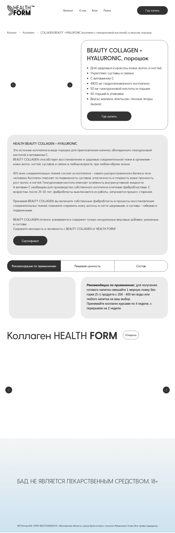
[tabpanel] (87, 298)
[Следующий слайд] (166, 390)
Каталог (68, 10)
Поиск (107, 10)
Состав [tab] (141, 266)
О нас (82, 10)
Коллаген (28, 32)
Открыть (131, 335)
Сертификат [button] (30, 241)
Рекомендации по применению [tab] (34, 266)
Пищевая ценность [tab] (87, 266)
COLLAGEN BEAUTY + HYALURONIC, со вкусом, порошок (138, 408)
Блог (95, 10)
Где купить (152, 10)
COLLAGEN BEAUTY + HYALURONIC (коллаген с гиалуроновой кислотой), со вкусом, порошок (96, 32)
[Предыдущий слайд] (8, 390)
